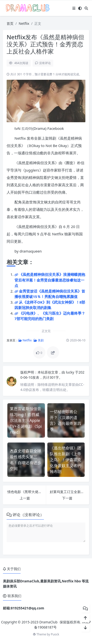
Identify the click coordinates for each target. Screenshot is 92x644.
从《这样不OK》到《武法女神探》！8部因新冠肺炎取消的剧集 (49, 305)
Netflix (24, 23)
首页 (10, 23)
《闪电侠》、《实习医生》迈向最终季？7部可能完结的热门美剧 (49, 316)
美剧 (39, 340)
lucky (70, 372)
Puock (55, 634)
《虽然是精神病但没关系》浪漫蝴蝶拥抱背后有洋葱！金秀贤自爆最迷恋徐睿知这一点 (49, 280)
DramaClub (48, 622)
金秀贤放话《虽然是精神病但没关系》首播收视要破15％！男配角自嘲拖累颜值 (49, 294)
